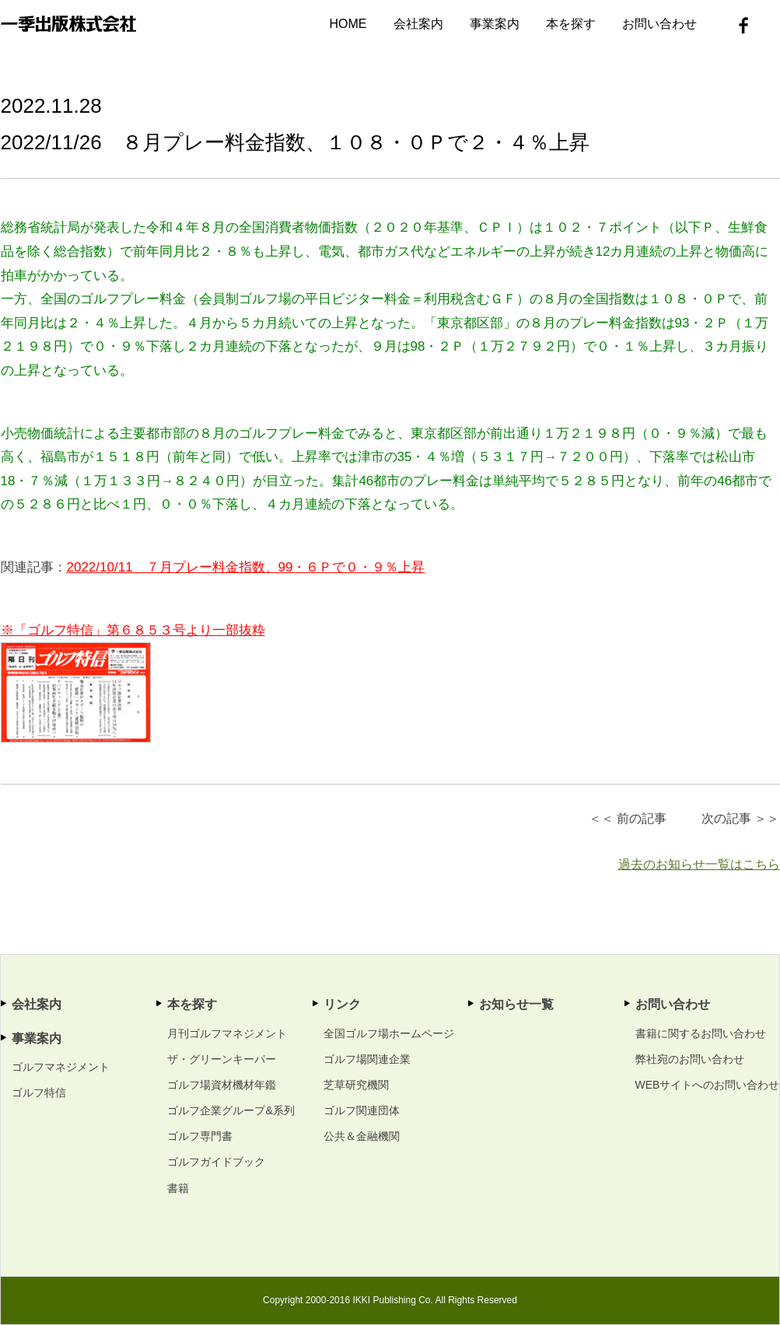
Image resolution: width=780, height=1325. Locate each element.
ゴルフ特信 (39, 1092)
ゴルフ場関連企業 (367, 1059)
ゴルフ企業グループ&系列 (230, 1110)
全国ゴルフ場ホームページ (389, 1033)
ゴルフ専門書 (200, 1136)
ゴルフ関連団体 (362, 1110)
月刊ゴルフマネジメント (227, 1033)
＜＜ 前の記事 (627, 818)
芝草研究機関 (356, 1085)
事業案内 (494, 23)
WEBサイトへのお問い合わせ (707, 1085)
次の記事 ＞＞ (740, 818)
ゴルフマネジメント (61, 1067)
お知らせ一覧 (516, 1004)
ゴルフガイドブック (216, 1161)
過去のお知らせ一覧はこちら (699, 864)
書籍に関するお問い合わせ (700, 1033)
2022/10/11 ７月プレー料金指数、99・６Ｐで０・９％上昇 (246, 567)
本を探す (571, 23)
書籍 (178, 1188)
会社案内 (418, 23)
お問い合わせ (659, 23)
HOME (348, 23)
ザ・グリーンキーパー (221, 1059)
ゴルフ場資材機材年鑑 (221, 1085)
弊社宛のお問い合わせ (689, 1059)
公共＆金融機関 (362, 1136)
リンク (342, 1004)
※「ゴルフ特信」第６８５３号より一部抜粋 (133, 630)
